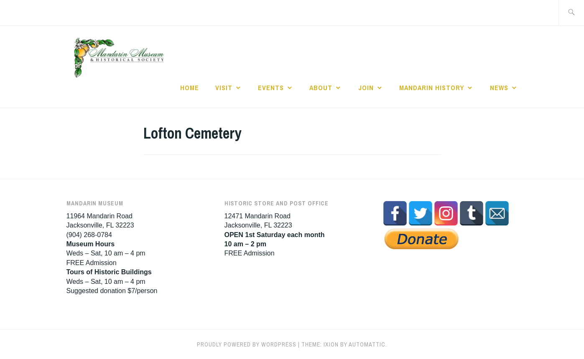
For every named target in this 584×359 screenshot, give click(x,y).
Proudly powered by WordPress (246, 344)
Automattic (367, 344)
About (320, 87)
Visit (223, 87)
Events (271, 87)
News (499, 87)
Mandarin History (431, 87)
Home (189, 87)
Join (366, 87)
